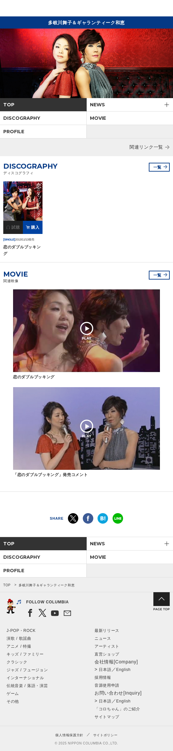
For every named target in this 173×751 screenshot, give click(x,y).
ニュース (103, 638)
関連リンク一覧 (146, 147)
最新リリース (107, 630)
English (123, 669)
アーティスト (107, 646)
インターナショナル (25, 678)
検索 (145, 9)
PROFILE (13, 132)
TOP (8, 105)
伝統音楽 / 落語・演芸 (27, 685)
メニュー (162, 9)
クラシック (17, 662)
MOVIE (98, 118)
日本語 (105, 669)
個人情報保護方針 (69, 735)
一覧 (157, 167)
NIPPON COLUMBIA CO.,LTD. (36, 8)
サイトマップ (107, 717)
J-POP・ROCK (21, 630)
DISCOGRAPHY (21, 118)
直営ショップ (107, 654)
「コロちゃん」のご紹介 (117, 709)
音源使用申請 (107, 685)
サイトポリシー (105, 735)
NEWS (97, 105)
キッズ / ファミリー (25, 654)
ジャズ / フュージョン (27, 670)
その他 (13, 701)
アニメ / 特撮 (19, 646)
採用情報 (103, 677)
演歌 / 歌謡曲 (19, 638)
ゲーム (13, 693)
